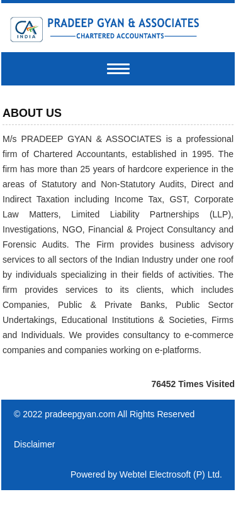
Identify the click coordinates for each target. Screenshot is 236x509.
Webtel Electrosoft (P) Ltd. (171, 474)
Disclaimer (34, 444)
